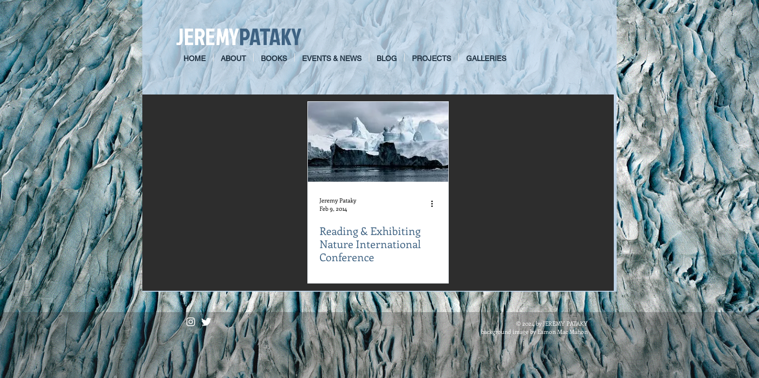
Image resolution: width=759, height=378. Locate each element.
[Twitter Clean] (206, 322)
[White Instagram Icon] (191, 322)
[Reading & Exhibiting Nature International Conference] (378, 142)
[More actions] (435, 204)
